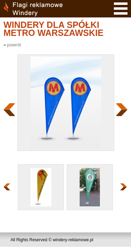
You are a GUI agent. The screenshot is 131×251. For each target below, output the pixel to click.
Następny (122, 109)
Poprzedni (9, 109)
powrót (14, 44)
